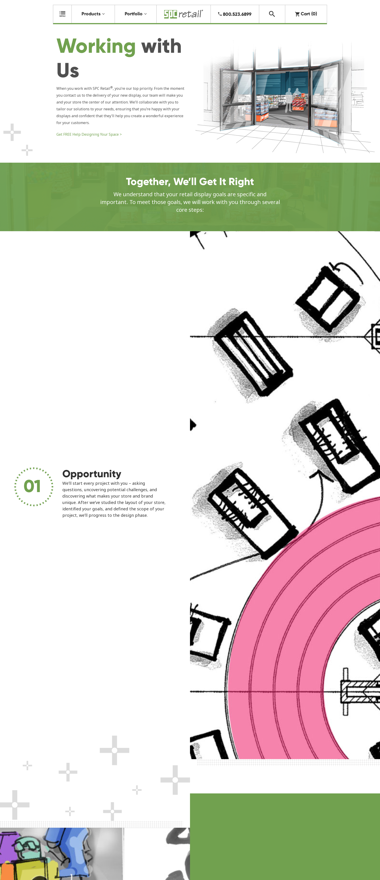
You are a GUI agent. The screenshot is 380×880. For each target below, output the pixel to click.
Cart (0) (306, 13)
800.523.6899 (237, 14)
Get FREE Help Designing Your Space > (89, 134)
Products (91, 13)
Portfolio (133, 13)
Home (183, 14)
